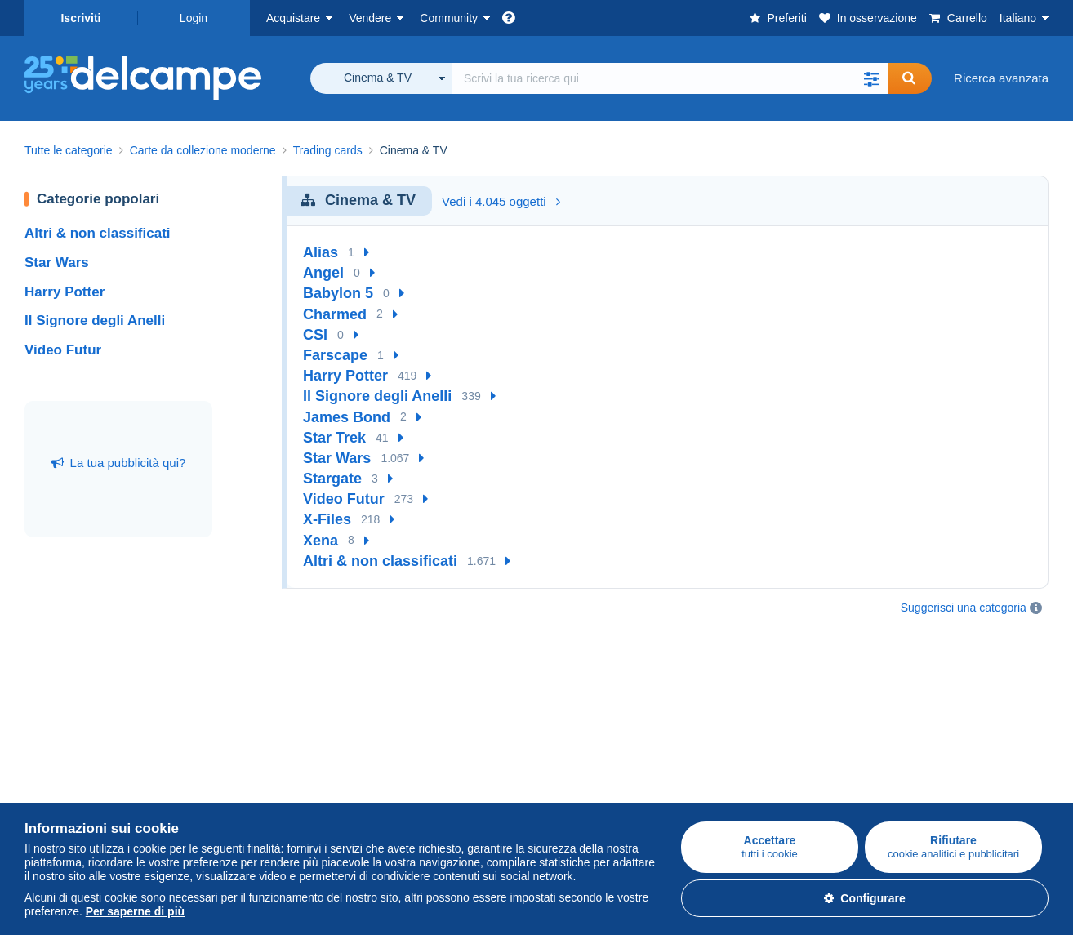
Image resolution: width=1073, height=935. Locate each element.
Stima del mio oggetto (254, 772)
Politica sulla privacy (591, 772)
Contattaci (735, 762)
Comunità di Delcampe (428, 697)
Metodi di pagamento (764, 733)
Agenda (387, 733)
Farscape (335, 355)
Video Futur (62, 350)
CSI (315, 335)
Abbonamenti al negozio (261, 792)
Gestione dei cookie (590, 792)
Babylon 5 (338, 293)
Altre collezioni (64, 792)
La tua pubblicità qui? (118, 463)
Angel (323, 273)
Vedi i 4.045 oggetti (501, 201)
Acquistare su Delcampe (91, 697)
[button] (871, 78)
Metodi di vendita (241, 752)
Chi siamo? (567, 697)
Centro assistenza (756, 782)
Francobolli (54, 733)
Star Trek (334, 438)
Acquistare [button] (293, 17)
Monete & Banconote (81, 772)
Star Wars (56, 262)
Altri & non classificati (97, 233)
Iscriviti (80, 17)
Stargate (332, 478)
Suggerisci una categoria (963, 607)
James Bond (346, 417)
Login (193, 17)
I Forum (387, 752)
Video (381, 772)
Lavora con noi (585, 733)
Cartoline (48, 752)
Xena (320, 540)
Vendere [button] (370, 17)
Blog (386, 792)
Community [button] (449, 17)
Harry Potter (64, 292)
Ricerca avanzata (1001, 78)
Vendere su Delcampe (255, 697)
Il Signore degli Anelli (94, 320)
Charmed (335, 314)
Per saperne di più (135, 911)
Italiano (1018, 17)
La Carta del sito (581, 752)
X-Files (327, 519)
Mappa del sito (918, 717)
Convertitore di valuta (936, 697)
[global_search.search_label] (670, 78)
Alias (320, 252)
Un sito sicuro (744, 697)
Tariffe (212, 733)
